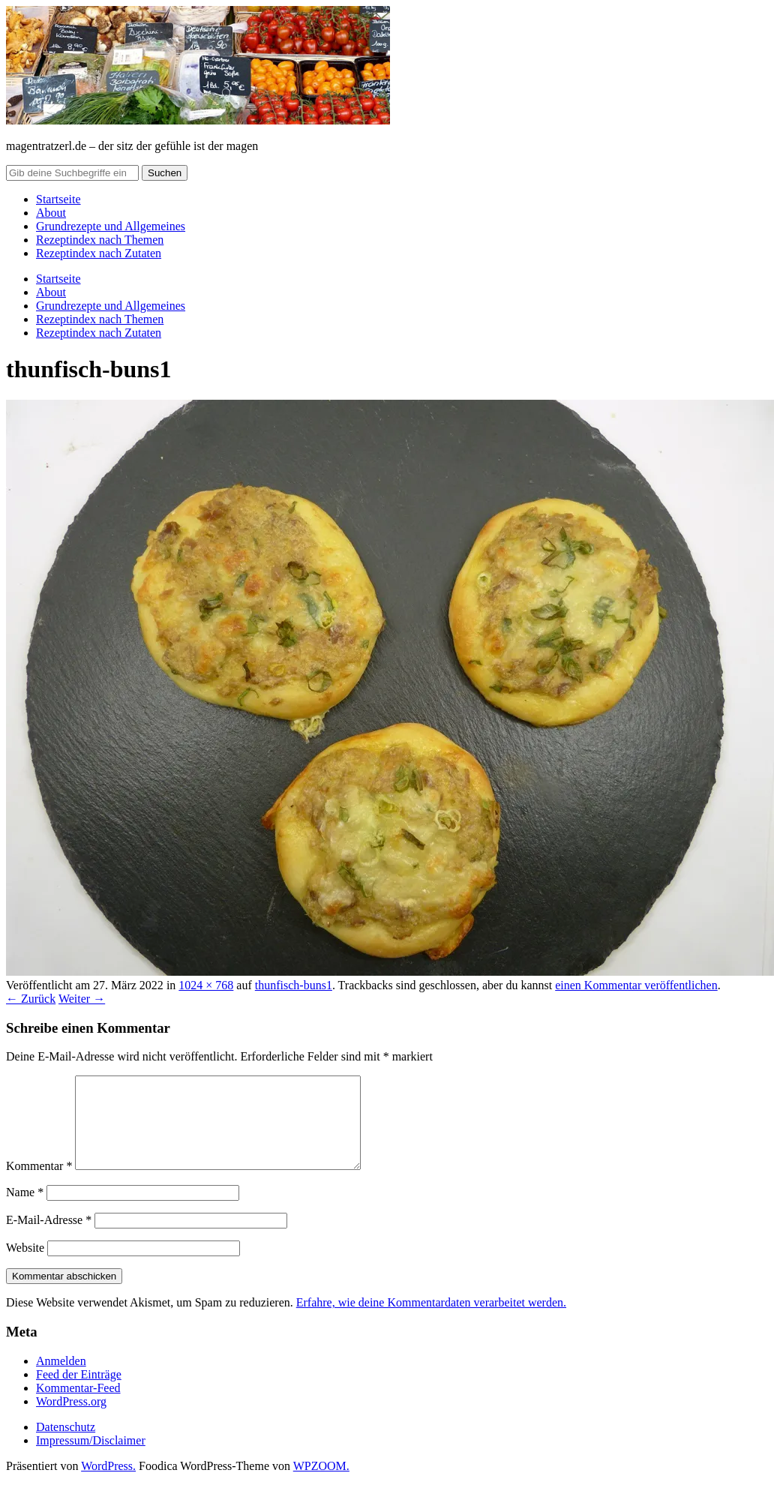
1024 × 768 (205, 985)
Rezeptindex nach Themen (100, 239)
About (51, 212)
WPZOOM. (321, 1484)
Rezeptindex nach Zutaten (98, 253)
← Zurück (31, 998)
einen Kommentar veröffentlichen (636, 985)
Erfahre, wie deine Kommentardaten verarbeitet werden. (431, 1320)
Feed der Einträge (79, 1392)
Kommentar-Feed (78, 1406)
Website (25, 1265)
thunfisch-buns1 (293, 985)
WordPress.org (71, 1419)
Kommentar (39, 1184)
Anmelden (61, 1378)
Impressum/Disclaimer (91, 1458)
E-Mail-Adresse (49, 1238)
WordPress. (108, 1484)
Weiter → (81, 998)
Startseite (58, 199)
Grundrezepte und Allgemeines (110, 226)
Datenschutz (65, 1444)
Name (25, 1210)
